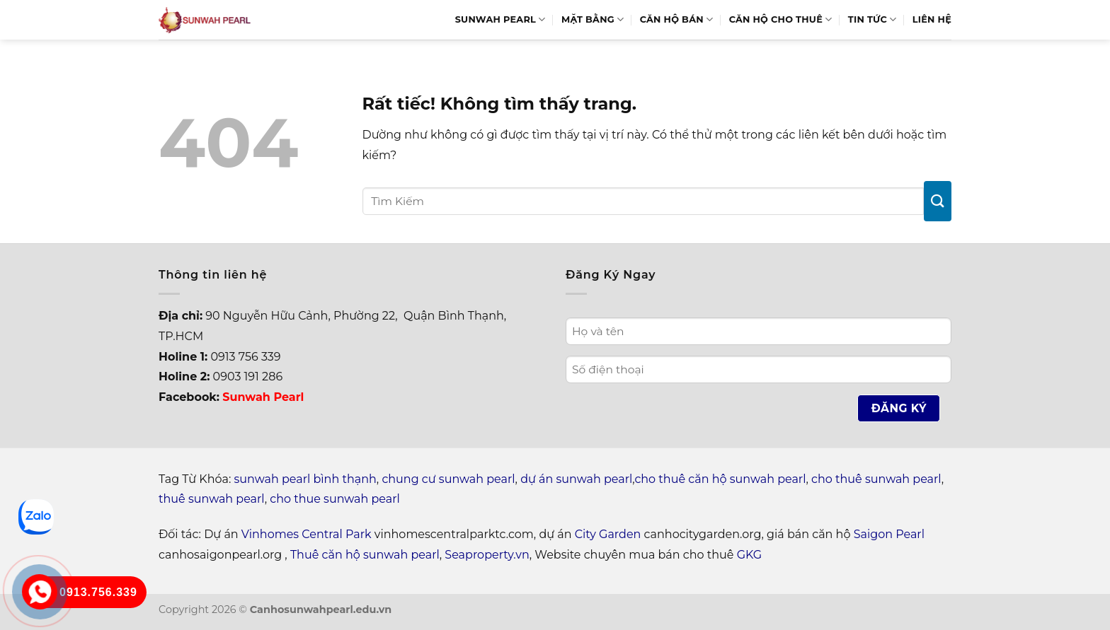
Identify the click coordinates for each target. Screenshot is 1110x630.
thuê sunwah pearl (212, 499)
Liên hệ (931, 19)
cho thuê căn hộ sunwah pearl (720, 479)
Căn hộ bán (677, 19)
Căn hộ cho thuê (780, 19)
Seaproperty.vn (487, 554)
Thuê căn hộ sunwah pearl (365, 554)
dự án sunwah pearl (576, 479)
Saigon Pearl (889, 534)
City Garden (608, 534)
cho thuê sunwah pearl (876, 479)
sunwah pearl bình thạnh (305, 479)
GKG (749, 554)
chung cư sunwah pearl (448, 479)
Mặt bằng (592, 19)
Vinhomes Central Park (306, 534)
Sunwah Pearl (500, 19)
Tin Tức (872, 19)
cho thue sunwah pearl (335, 499)
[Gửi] (937, 201)
